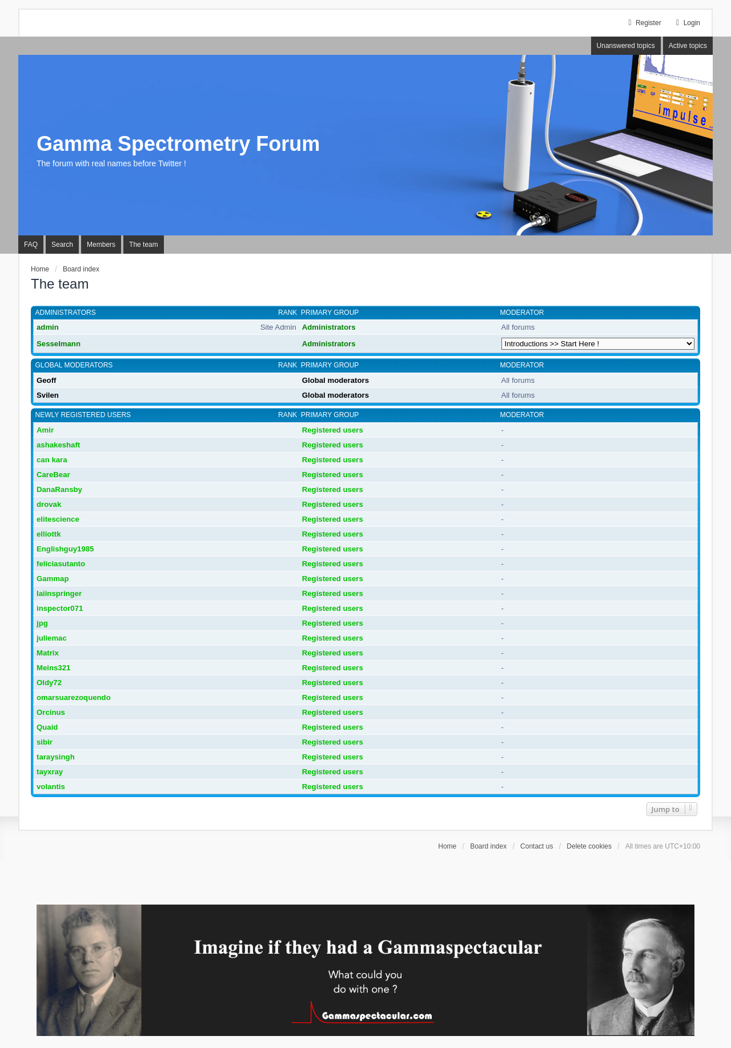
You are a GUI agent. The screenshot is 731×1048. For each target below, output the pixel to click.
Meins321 (53, 667)
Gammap (53, 578)
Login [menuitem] (686, 23)
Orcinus (51, 712)
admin (48, 327)
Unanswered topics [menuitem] (626, 46)
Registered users (332, 430)
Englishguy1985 (65, 549)
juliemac (52, 638)
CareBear (53, 474)
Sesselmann (59, 343)
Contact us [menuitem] (536, 846)
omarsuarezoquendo (74, 697)
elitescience (58, 519)
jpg (42, 623)
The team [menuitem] (143, 245)
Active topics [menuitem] (688, 46)
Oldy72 (49, 682)
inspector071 (60, 608)
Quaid (47, 727)
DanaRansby (59, 489)
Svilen (48, 395)
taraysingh (56, 757)
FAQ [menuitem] (31, 245)
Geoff (46, 380)
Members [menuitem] (101, 245)
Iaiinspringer (59, 593)
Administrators (65, 313)
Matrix (48, 653)
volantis (51, 786)
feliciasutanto (61, 563)
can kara (52, 459)
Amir (45, 430)
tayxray (50, 771)
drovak (49, 504)
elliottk (49, 534)
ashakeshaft (58, 445)
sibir (45, 742)
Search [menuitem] (62, 245)
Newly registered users (83, 415)
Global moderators (74, 365)
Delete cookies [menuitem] (589, 846)
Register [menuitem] (643, 23)
